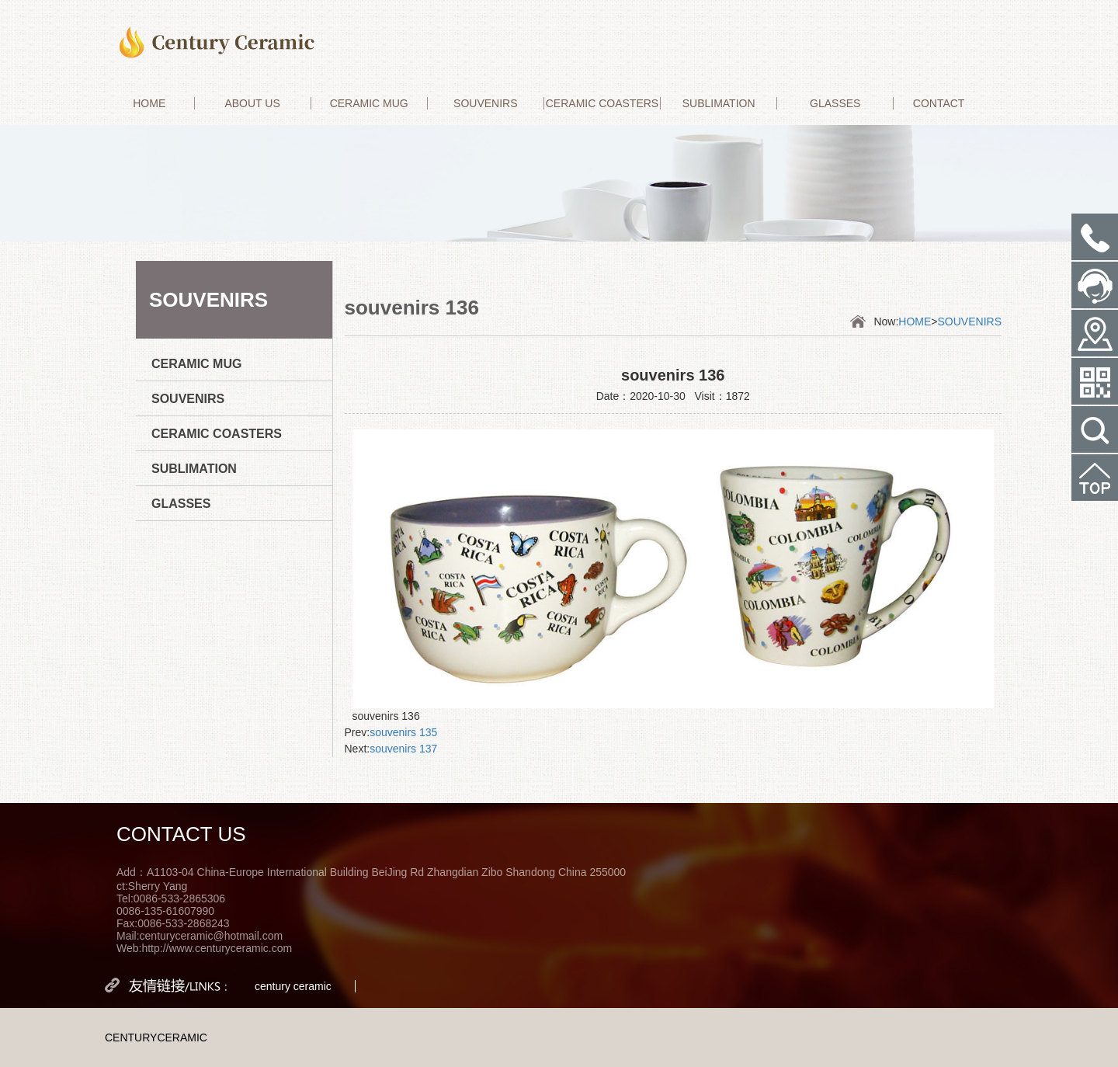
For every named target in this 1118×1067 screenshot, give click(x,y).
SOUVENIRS (485, 103)
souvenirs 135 (403, 732)
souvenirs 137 (403, 748)
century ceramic (293, 986)
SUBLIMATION (718, 103)
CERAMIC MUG (369, 103)
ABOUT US (252, 103)
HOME (149, 103)
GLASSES (835, 103)
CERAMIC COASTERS (602, 103)
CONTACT (939, 103)
